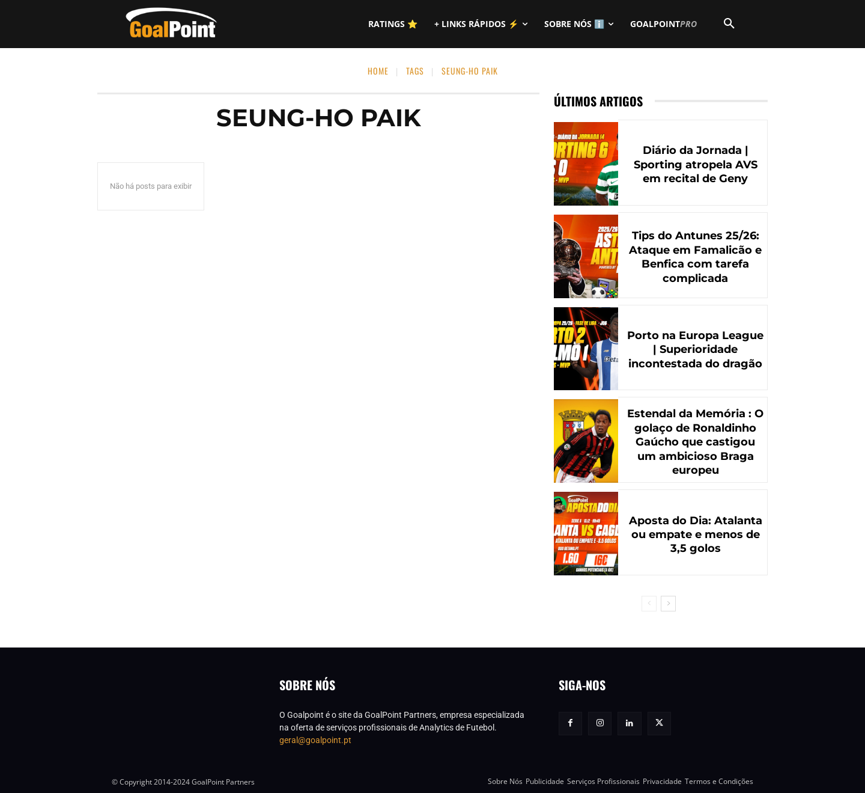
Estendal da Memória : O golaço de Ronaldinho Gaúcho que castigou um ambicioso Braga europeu (695, 442)
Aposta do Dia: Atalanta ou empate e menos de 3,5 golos (695, 535)
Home (378, 70)
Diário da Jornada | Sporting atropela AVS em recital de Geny (695, 164)
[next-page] (668, 603)
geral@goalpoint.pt (315, 740)
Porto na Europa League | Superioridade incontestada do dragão (695, 349)
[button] (729, 24)
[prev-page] (649, 603)
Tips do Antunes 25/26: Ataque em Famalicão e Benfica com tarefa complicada (695, 256)
